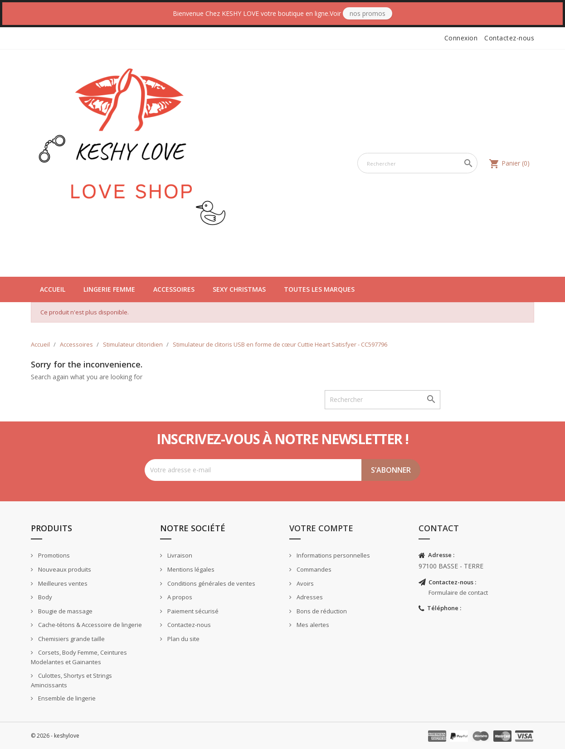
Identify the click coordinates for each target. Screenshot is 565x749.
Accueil (52, 289)
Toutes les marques (319, 289)
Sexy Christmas (239, 289)
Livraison (179, 555)
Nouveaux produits (64, 569)
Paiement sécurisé (192, 611)
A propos (179, 597)
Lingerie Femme (109, 289)
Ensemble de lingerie (66, 698)
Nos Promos (367, 13)
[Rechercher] (417, 163)
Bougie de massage (65, 611)
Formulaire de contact (458, 592)
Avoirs (304, 583)
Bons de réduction (321, 611)
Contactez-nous (509, 38)
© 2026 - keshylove (55, 735)
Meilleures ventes (62, 583)
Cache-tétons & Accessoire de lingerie (89, 625)
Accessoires (174, 289)
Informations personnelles (332, 555)
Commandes (313, 569)
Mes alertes (312, 625)
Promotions (53, 555)
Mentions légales (190, 569)
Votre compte (321, 528)
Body (44, 597)
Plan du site (183, 639)
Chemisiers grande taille (71, 639)
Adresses (309, 597)
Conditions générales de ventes (210, 583)
